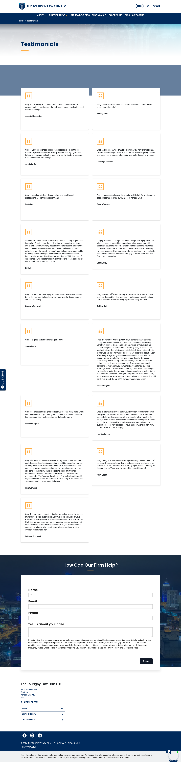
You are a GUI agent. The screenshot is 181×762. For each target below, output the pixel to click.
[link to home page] (44, 6)
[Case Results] (115, 15)
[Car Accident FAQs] (80, 15)
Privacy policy (28, 747)
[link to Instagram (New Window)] (32, 735)
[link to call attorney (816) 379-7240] (147, 6)
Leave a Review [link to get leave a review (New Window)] (42, 714)
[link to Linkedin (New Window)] (40, 735)
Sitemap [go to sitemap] (61, 743)
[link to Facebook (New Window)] (24, 735)
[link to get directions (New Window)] (43, 693)
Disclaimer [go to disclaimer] (74, 743)
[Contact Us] (138, 15)
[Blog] (127, 15)
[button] (45, 15)
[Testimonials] (99, 15)
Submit (146, 661)
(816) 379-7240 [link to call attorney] (29, 702)
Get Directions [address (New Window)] (42, 719)
